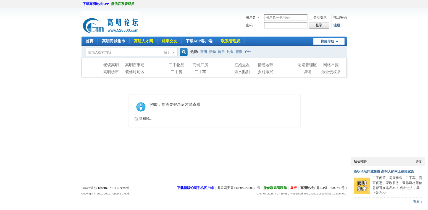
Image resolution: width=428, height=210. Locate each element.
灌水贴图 (242, 72)
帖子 (167, 52)
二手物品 (176, 65)
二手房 (176, 72)
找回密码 (340, 17)
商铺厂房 (200, 65)
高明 (203, 52)
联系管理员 (230, 41)
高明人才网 (143, 41)
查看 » (417, 202)
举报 (293, 188)
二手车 (200, 72)
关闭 (419, 161)
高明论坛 (307, 188)
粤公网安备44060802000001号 (238, 188)
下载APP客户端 (199, 41)
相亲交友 (169, 41)
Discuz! (103, 188)
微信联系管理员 (122, 4)
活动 (212, 52)
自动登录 (318, 17)
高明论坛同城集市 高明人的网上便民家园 (384, 171)
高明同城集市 (113, 41)
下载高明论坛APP (96, 4)
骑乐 (221, 52)
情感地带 (265, 65)
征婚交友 (242, 65)
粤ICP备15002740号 (330, 188)
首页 (89, 41)
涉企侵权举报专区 (331, 72)
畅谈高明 (111, 65)
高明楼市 (111, 72)
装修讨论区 (135, 72)
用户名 (251, 17)
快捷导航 (327, 41)
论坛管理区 (307, 65)
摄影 (239, 52)
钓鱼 (230, 52)
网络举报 (331, 65)
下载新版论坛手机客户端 (195, 188)
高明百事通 (135, 65)
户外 (248, 52)
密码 (249, 25)
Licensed (122, 188)
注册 (337, 25)
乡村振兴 (265, 72)
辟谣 (307, 72)
